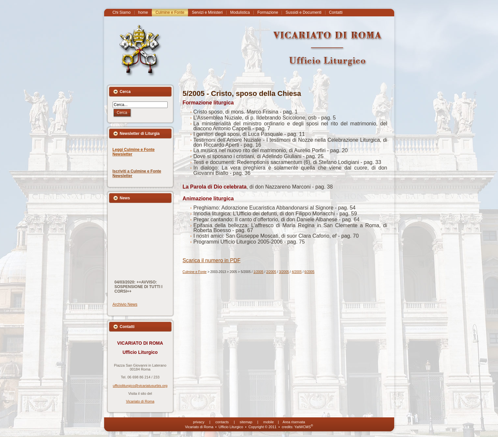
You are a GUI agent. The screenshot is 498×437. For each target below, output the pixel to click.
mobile (268, 422)
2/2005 (271, 272)
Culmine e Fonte (195, 272)
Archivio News (125, 304)
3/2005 (284, 272)
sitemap (246, 422)
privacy (198, 422)
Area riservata (294, 422)
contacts (222, 422)
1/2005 (258, 272)
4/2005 (297, 272)
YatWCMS (303, 427)
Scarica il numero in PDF (212, 260)
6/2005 (309, 272)
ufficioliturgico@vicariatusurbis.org (140, 386)
